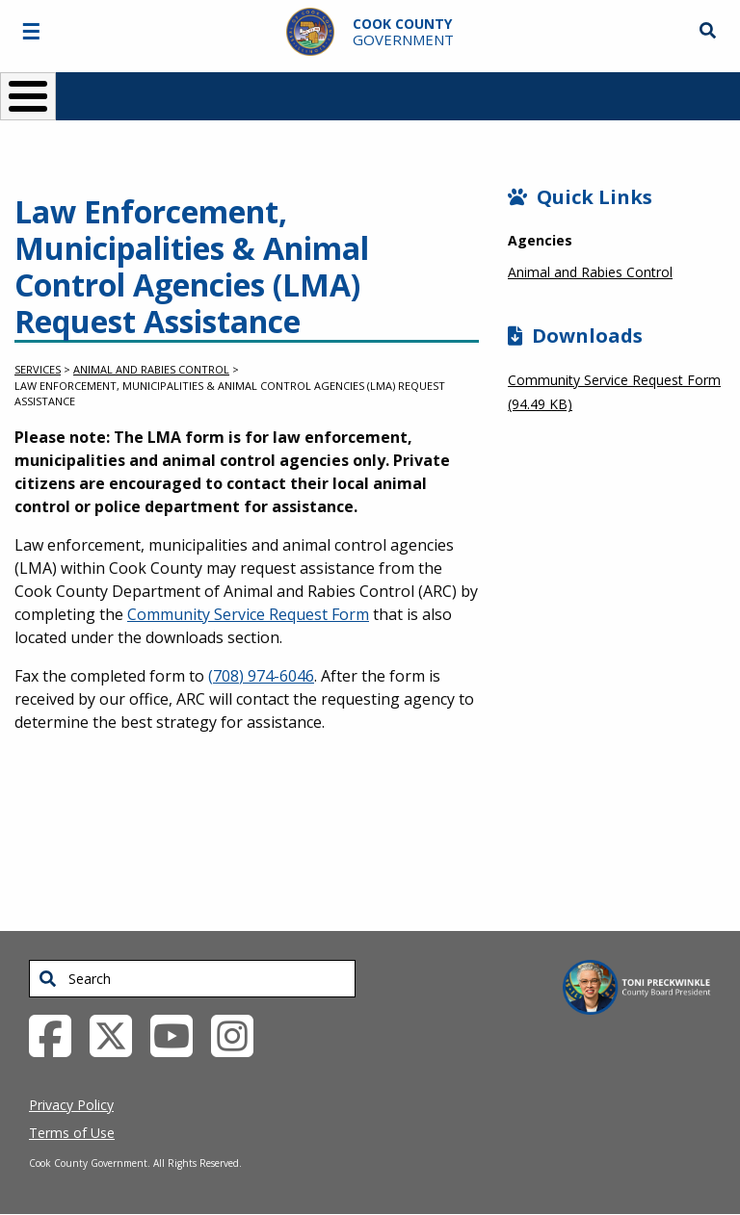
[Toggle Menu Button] (28, 96)
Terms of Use (72, 1133)
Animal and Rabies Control (151, 369)
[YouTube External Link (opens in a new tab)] (178, 1034)
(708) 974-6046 (261, 675)
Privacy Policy (71, 1105)
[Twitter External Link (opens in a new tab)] (118, 1034)
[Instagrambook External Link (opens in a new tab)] (239, 1034)
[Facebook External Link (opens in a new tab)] (57, 1034)
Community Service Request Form (248, 614)
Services (37, 369)
